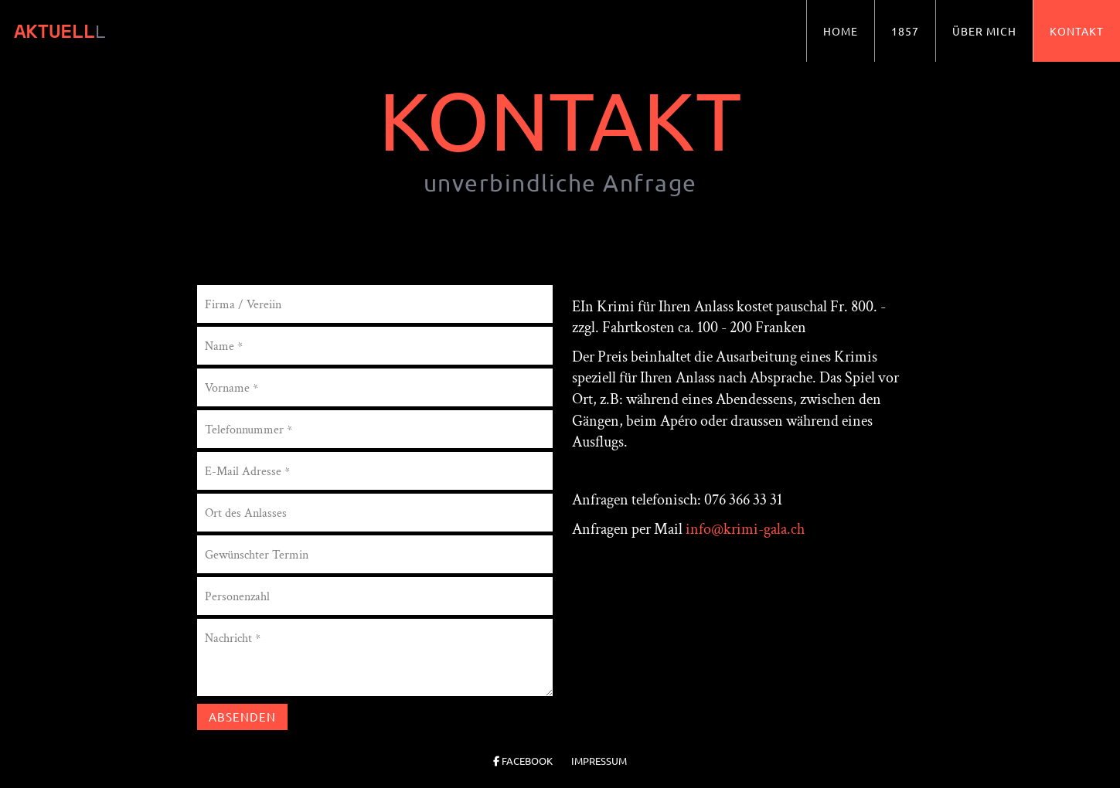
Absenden (242, 716)
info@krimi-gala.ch (745, 529)
